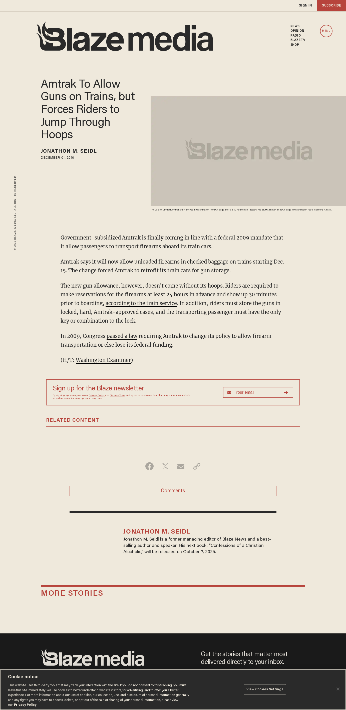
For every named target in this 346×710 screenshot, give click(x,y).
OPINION (297, 31)
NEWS (294, 26)
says (85, 262)
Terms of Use (117, 395)
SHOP (294, 45)
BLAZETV (297, 40)
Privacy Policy (97, 395)
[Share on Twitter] (165, 466)
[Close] (337, 688)
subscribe (331, 5)
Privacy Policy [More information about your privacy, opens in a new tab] (25, 704)
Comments (173, 491)
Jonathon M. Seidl (69, 151)
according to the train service (141, 303)
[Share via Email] (181, 466)
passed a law (122, 336)
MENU (326, 31)
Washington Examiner (103, 360)
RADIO (295, 35)
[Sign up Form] (258, 392)
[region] (173, 689)
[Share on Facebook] (149, 466)
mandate (261, 237)
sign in (305, 5)
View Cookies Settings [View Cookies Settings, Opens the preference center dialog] (264, 689)
